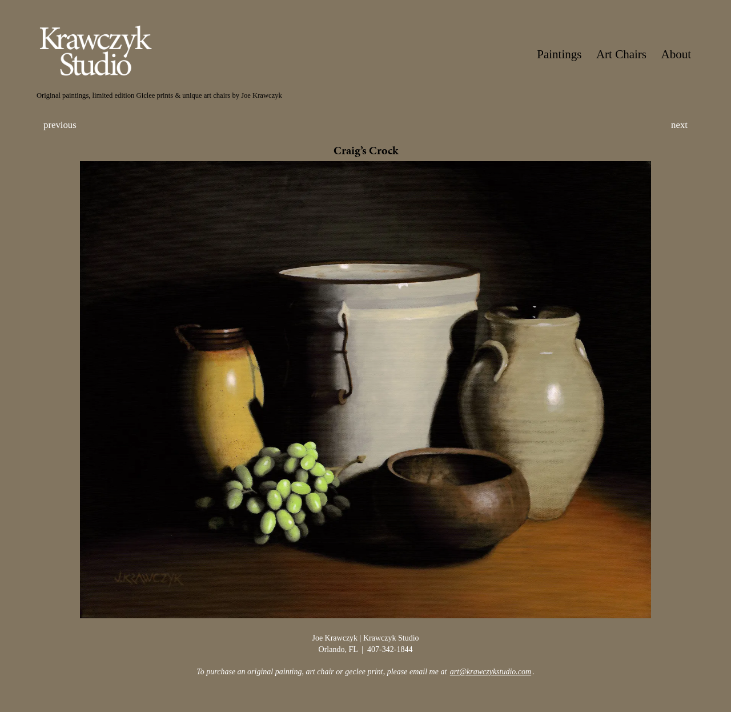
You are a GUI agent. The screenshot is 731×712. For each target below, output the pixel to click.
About (676, 54)
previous (60, 124)
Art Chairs (621, 54)
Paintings (559, 54)
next (679, 124)
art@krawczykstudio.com (490, 671)
